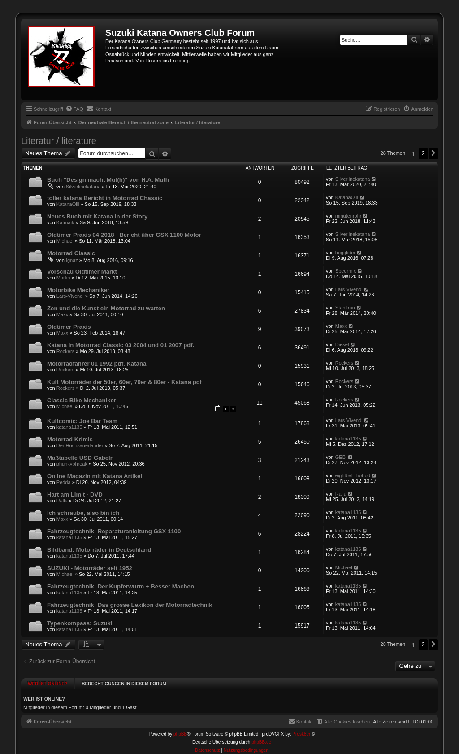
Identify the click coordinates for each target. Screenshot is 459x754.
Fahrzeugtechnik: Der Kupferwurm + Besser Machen (120, 586)
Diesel (342, 344)
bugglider (345, 252)
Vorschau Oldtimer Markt (82, 271)
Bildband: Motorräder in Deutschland (99, 549)
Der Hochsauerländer (80, 445)
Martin (63, 277)
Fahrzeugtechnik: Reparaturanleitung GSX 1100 (114, 531)
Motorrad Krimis (70, 439)
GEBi (341, 457)
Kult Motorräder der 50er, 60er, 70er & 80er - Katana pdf (124, 382)
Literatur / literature (58, 141)
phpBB (180, 730)
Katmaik (65, 222)
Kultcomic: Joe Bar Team (82, 421)
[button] (433, 153)
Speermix (345, 271)
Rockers (65, 351)
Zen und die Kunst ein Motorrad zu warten (106, 308)
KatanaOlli (67, 204)
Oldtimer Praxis (69, 326)
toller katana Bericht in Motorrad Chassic (104, 198)
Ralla (62, 500)
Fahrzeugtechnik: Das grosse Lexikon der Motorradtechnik (129, 604)
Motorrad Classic (71, 253)
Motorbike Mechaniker (78, 290)
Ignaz (72, 260)
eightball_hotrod (352, 475)
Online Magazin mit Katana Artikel (94, 476)
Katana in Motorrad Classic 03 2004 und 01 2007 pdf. (120, 345)
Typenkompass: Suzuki (80, 623)
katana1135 (69, 427)
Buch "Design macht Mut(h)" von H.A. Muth (108, 179)
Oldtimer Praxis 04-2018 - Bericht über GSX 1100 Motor (124, 234)
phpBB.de (261, 739)
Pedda (63, 482)
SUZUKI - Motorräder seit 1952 (89, 568)
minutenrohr (348, 215)
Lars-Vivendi (70, 296)
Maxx (62, 314)
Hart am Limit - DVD (75, 494)
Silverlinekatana (83, 186)
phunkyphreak (71, 463)
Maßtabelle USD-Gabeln (80, 457)
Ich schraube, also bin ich (83, 513)
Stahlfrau (345, 307)
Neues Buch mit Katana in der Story (97, 216)
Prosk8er (301, 730)
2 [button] (423, 153)
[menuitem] (74, 109)
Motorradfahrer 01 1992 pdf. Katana (96, 363)
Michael (65, 241)
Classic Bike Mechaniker (81, 400)
